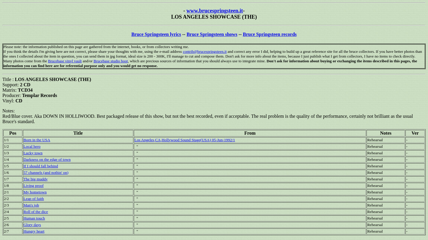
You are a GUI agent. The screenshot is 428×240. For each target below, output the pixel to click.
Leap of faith (33, 198)
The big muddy (35, 179)
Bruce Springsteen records (270, 34)
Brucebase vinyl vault (65, 61)
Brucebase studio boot (111, 61)
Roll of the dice (35, 211)
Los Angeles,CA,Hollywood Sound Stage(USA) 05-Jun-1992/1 (184, 140)
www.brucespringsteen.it (214, 11)
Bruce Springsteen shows (212, 34)
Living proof (33, 185)
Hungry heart (34, 231)
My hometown (35, 192)
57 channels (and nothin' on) (45, 172)
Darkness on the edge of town (47, 159)
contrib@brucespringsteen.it (204, 51)
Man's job (31, 205)
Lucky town (33, 153)
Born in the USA (36, 140)
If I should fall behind (40, 166)
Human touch (34, 218)
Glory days (32, 224)
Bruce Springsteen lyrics (156, 34)
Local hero (31, 146)
